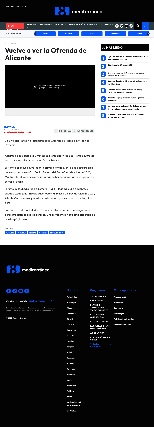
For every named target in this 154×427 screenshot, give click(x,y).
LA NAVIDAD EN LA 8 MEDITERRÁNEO (100, 327)
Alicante (11, 43)
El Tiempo (71, 302)
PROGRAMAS (46, 24)
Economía (71, 385)
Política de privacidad (124, 319)
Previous (35, 34)
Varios (70, 380)
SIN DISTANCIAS (98, 296)
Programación (120, 297)
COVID (70, 319)
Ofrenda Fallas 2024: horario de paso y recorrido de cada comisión (121, 91)
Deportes (71, 330)
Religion (70, 347)
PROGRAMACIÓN (77, 24)
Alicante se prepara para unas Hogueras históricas (122, 99)
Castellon (71, 313)
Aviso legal (119, 313)
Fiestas (70, 335)
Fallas (69, 396)
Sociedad (71, 358)
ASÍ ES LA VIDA (97, 333)
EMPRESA (71, 411)
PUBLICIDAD (93, 24)
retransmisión (57, 233)
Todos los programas (100, 345)
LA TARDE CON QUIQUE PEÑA (97, 315)
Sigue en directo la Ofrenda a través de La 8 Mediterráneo (124, 82)
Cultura (70, 324)
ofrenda (43, 233)
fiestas (32, 233)
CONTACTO (107, 24)
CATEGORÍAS (13, 33)
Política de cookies (122, 324)
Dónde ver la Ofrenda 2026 (116, 66)
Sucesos (70, 363)
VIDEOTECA (60, 24)
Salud (69, 352)
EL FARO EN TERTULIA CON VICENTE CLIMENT (99, 307)
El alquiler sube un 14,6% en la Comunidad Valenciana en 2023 (122, 115)
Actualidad (72, 297)
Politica (70, 391)
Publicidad (118, 302)
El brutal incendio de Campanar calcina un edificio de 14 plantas (122, 74)
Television (71, 369)
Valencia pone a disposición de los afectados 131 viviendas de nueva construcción (124, 107)
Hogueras (21, 233)
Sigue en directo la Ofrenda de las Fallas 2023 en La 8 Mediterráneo (124, 58)
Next (148, 34)
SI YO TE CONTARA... (100, 321)
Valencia (71, 374)
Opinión (70, 341)
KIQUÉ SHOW (96, 300)
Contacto (118, 308)
